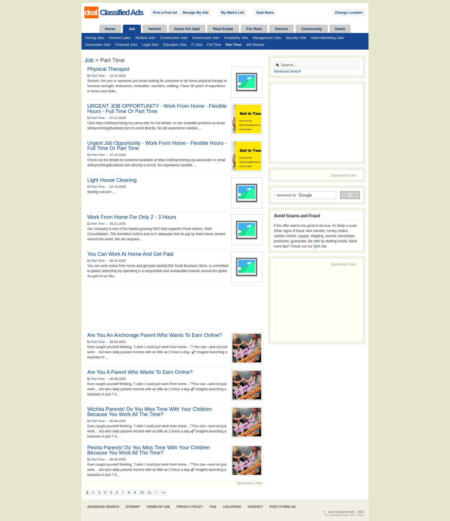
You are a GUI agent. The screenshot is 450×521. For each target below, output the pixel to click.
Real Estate (223, 29)
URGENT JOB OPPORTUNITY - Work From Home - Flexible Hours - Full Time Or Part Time (157, 108)
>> (164, 493)
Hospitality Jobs (236, 38)
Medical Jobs (145, 38)
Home (110, 29)
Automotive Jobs (98, 45)
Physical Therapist (108, 69)
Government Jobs (206, 38)
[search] (304, 195)
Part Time (233, 45)
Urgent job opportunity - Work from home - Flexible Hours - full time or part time (157, 145)
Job (132, 29)
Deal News (265, 13)
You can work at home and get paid (130, 254)
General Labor (120, 38)
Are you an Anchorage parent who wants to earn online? (154, 335)
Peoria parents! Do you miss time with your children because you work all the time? (148, 450)
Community (311, 29)
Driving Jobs (94, 38)
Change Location (349, 13)
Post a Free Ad (165, 13)
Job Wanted (255, 45)
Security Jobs (296, 38)
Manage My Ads (195, 13)
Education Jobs (175, 45)
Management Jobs (267, 38)
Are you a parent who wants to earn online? (140, 372)
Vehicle (154, 29)
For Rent (254, 29)
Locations (232, 506)
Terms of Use (158, 506)
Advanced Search (287, 71)
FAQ (213, 506)
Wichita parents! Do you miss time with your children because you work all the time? (149, 411)
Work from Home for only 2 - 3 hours (131, 217)
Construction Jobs (174, 38)
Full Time (214, 45)
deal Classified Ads (341, 512)
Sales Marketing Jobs (327, 38)
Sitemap (133, 506)
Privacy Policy (190, 506)
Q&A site (320, 246)
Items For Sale (187, 29)
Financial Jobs (126, 45)
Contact (255, 506)
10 (141, 493)
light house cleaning (112, 180)
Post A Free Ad (282, 506)
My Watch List (232, 13)
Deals (340, 29)
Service (281, 29)
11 (150, 493)
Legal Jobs (150, 45)
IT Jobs (197, 45)
